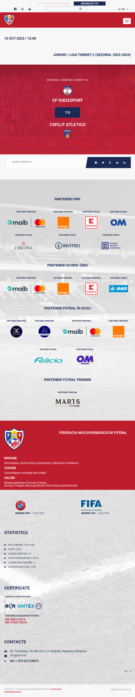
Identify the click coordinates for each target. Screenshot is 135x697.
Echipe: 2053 (15, 549)
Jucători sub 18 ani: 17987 (22, 567)
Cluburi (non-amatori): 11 (22, 562)
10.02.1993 (38, 513)
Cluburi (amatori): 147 (20, 553)
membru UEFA (22, 513)
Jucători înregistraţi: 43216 (24, 558)
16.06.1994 (103, 513)
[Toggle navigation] (127, 21)
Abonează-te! (89, 3)
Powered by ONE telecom (120, 689)
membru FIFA (88, 513)
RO (121, 9)
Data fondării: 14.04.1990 (22, 545)
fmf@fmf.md (18, 655)
